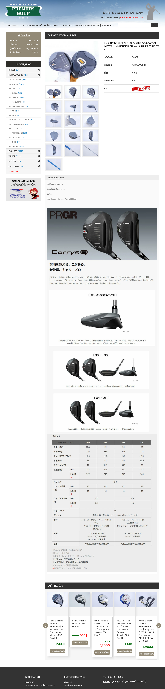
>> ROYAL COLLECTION (20, 119)
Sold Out (13, 171)
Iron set (15, 151)
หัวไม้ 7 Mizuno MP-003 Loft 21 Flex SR (100, 622)
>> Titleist (15, 128)
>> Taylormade (18, 124)
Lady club (16, 166)
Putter (14, 161)
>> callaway (17, 79)
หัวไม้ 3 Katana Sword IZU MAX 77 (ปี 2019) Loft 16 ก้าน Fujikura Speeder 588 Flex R (137, 623)
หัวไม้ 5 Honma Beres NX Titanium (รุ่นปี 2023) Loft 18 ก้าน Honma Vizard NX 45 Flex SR (63, 625)
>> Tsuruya (16, 137)
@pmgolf (116, 13)
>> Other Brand (19, 106)
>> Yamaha (16, 146)
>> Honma (16, 84)
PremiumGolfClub (126, 686)
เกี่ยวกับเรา (29, 674)
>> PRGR (14, 115)
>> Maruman (17, 101)
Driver (14, 69)
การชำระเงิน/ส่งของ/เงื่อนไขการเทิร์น (40, 678)
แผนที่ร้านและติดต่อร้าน (73, 678)
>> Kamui (14, 88)
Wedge (14, 156)
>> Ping (14, 110)
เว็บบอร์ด (68, 674)
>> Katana (16, 97)
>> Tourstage (18, 132)
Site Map (68, 681)
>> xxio (14, 141)
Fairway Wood (18, 74)
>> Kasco (15, 92)
